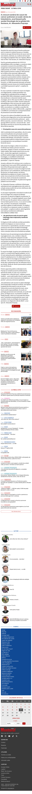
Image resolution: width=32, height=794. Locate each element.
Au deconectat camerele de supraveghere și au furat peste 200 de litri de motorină (15, 510)
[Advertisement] (16, 525)
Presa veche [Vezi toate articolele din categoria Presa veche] (7, 416)
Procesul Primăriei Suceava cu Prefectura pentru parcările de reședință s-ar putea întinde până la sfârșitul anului (16, 486)
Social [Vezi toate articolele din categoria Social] (6, 342)
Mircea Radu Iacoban (7, 538)
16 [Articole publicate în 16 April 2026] (16, 713)
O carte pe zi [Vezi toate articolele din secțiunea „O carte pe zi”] (5, 655)
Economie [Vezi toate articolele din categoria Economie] (7, 409)
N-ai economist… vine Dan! (8, 437)
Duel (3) (12, 592)
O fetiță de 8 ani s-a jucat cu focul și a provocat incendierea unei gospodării (13, 504)
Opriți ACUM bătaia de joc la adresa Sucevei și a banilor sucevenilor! (19, 623)
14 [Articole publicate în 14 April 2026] (7, 713)
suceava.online (5, 776)
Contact (3, 745)
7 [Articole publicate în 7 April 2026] (7, 710)
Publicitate (4, 751)
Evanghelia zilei (5, 456)
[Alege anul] (19, 727)
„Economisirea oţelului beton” (8, 418)
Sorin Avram (5, 619)
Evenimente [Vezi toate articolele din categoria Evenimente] (7, 401)
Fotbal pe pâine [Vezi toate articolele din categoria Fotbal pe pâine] (8, 425)
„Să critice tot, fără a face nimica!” (10, 422)
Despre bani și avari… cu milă (8, 446)
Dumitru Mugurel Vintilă (8, 608)
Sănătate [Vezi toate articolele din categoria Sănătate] (7, 330)
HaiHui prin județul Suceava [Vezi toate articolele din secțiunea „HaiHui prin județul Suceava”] (9, 671)
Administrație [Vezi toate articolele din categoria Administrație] (8, 482)
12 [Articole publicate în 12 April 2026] (29, 710)
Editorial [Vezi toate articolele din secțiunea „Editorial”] (4, 636)
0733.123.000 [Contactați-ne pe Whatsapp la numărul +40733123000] (13, 1)
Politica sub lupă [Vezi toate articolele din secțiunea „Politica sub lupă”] (6, 673)
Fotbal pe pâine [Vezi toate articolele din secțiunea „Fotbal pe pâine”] (6, 647)
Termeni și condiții (6, 758)
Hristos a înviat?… (14, 603)
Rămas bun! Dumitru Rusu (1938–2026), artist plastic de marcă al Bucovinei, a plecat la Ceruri (15, 461)
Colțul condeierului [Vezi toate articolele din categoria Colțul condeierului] (9, 421)
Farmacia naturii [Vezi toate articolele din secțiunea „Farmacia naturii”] (6, 690)
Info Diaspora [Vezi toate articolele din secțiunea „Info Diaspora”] (5, 686)
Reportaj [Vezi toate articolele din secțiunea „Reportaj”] (4, 635)
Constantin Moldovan (8, 588)
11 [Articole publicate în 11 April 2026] (25, 710)
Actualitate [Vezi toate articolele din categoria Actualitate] (7, 395)
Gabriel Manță (5, 548)
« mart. (15, 724)
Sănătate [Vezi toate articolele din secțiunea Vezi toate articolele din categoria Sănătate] (3, 12)
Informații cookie (5, 763)
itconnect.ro (11, 791)
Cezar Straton (5, 568)
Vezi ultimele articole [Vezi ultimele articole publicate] (16, 514)
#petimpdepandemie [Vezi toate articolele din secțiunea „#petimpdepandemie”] (7, 685)
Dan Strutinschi (6, 558)
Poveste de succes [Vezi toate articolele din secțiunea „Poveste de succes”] (7, 662)
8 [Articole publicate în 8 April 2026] (12, 710)
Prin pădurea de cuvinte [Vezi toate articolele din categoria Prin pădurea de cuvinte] (10, 445)
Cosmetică (4, 782)
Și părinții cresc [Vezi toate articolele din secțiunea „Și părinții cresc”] (6, 683)
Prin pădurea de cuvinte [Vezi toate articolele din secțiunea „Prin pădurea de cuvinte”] (8, 642)
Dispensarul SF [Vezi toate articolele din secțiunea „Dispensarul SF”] (6, 667)
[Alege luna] (11, 727)
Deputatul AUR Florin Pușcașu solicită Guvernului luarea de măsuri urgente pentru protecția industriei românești (15, 397)
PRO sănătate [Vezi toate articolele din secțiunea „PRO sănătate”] (5, 657)
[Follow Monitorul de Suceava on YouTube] (9, 739)
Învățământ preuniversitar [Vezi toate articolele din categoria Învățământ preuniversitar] (10, 476)
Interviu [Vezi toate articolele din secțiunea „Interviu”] (4, 661)
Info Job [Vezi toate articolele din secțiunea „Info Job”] (4, 695)
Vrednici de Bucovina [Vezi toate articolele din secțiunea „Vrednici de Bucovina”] (7, 669)
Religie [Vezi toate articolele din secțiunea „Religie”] (3, 633)
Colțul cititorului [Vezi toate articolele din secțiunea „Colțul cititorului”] (6, 659)
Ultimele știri (16, 9)
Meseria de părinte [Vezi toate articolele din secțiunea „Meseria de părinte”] (7, 676)
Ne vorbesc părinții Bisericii (8, 442)
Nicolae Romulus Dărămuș (9, 598)
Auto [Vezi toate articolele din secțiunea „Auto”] (3, 693)
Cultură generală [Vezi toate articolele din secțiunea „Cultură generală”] (6, 678)
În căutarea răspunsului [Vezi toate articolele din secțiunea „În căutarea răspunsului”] (8, 640)
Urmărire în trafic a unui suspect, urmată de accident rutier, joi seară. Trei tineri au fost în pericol (15, 467)
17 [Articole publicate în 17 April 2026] (21, 713)
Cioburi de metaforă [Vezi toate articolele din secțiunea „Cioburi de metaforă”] (7, 643)
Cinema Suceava (5, 780)
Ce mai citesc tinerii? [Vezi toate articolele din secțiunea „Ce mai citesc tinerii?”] (7, 652)
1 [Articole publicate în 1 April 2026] (12, 707)
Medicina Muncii (5, 784)
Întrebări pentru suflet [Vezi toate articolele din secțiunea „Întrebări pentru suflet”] (7, 692)
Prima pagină (5, 9)
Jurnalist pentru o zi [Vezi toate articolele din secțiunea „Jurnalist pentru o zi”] (7, 681)
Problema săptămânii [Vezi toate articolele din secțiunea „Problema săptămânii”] (7, 674)
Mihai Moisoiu (6, 578)
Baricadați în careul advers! (8, 427)
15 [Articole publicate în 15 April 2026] (12, 713)
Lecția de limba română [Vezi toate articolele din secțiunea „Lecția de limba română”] (8, 680)
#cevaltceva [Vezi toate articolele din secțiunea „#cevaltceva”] (5, 697)
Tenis (2, 778)
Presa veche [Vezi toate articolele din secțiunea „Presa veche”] (5, 650)
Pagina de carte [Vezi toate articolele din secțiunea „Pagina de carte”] (6, 654)
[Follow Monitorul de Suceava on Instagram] (5, 739)
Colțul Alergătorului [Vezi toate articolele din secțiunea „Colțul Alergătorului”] (7, 666)
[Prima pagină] (8, 5)
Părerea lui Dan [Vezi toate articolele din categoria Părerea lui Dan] (8, 436)
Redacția (3, 748)
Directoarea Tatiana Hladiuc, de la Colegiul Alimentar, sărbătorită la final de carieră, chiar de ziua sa (15, 479)
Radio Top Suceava (6, 774)
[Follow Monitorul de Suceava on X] (16, 739)
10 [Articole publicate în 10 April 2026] (21, 710)
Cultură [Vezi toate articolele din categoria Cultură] (6, 459)
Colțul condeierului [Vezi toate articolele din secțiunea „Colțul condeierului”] (7, 648)
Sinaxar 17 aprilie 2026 (7, 451)
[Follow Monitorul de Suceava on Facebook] (2, 739)
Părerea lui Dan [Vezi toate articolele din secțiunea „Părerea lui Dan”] (6, 645)
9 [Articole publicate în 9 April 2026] (16, 710)
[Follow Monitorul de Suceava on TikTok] (13, 739)
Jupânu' (3, 772)
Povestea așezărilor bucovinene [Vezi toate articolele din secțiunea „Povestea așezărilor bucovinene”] (10, 664)
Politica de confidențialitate (8, 760)
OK (24, 726)
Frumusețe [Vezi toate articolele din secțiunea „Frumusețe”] (4, 688)
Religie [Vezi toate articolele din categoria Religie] (6, 430)
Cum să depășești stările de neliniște (19, 582)
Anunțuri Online (5, 770)
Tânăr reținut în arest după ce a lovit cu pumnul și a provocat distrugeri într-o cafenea (14, 498)
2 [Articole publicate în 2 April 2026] (16, 707)
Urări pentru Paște (14, 613)
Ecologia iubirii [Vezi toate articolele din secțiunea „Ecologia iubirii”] (5, 638)
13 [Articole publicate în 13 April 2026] (3, 713)
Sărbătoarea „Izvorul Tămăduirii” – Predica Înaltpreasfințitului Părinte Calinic (12, 432)
